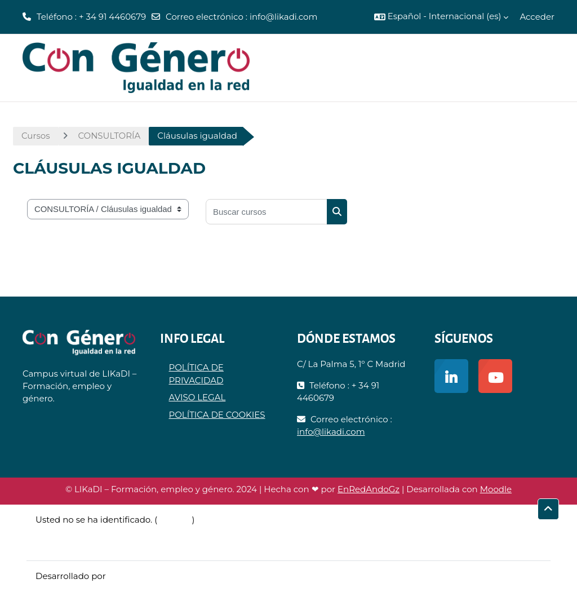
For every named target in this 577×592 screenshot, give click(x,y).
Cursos (35, 135)
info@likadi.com (284, 16)
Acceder (537, 16)
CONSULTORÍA (109, 135)
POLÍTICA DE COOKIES (217, 414)
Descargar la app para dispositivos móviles (124, 545)
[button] (441, 17)
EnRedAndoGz (369, 489)
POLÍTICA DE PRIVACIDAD (196, 374)
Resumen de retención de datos (103, 532)
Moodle (496, 489)
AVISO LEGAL (197, 397)
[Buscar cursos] (266, 211)
